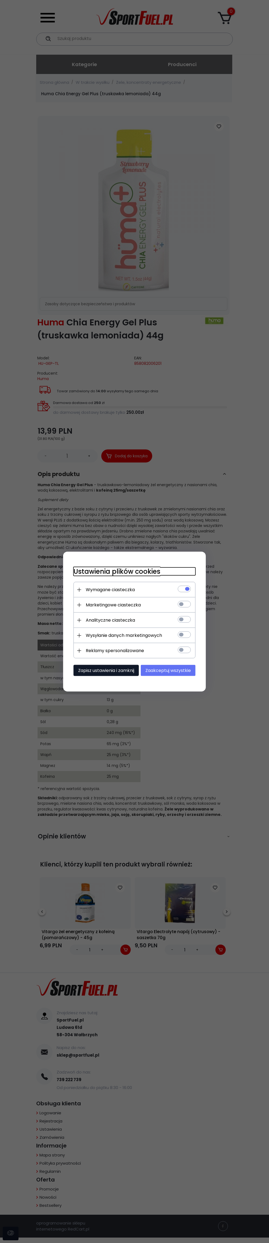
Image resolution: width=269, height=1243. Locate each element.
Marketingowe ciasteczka (111, 605)
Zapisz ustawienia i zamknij (105, 670)
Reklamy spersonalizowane (113, 650)
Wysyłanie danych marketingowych (122, 635)
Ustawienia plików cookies (115, 571)
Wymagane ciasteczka (108, 589)
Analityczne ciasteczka (108, 620)
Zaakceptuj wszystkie (169, 670)
